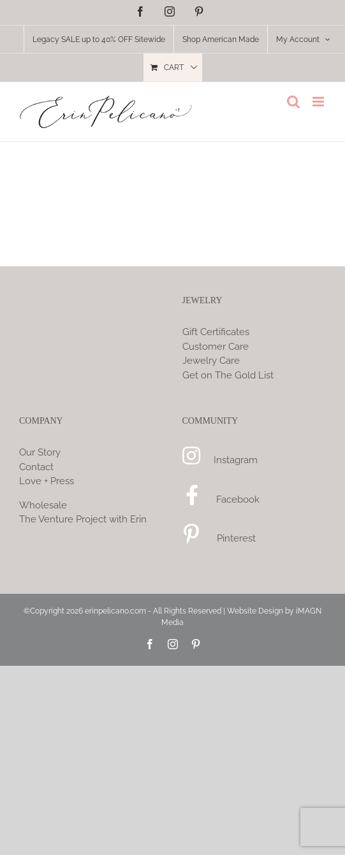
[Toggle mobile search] (293, 101)
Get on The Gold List (228, 375)
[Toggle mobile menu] (319, 101)
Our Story (40, 452)
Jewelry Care (211, 360)
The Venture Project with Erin (83, 519)
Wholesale (43, 505)
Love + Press (46, 481)
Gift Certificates (215, 332)
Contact (36, 467)
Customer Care (215, 346)
